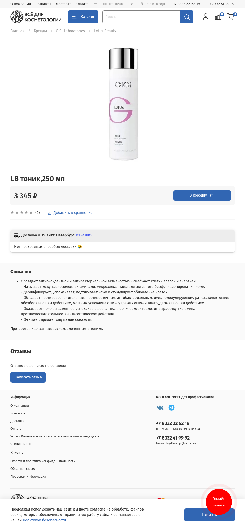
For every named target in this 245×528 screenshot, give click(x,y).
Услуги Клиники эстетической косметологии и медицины (54, 436)
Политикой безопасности (44, 520)
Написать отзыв (28, 377)
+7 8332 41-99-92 (221, 4)
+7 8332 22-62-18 (186, 4)
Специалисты (20, 444)
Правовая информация (28, 476)
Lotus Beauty (105, 31)
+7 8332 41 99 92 (173, 438)
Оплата (82, 4)
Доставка (64, 4)
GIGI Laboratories (70, 31)
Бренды (40, 31)
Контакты (43, 4)
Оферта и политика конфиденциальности (43, 461)
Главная (17, 31)
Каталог (83, 17)
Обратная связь (22, 469)
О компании (20, 4)
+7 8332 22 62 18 (173, 423)
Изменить (84, 235)
